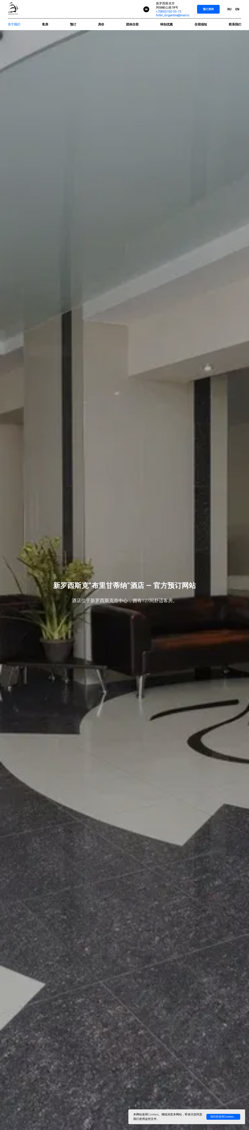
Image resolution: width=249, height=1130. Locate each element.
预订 (73, 24)
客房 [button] (45, 24)
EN (237, 9)
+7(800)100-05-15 (168, 11)
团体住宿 (132, 24)
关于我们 (14, 24)
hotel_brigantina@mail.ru (172, 15)
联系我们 (235, 24)
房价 (101, 24)
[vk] (146, 9)
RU (229, 9)
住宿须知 (201, 24)
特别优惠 (166, 24)
